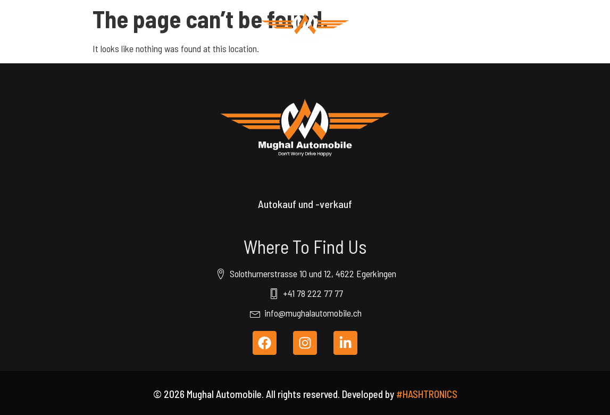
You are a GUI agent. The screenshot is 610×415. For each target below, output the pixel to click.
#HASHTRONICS (426, 394)
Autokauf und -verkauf (305, 203)
